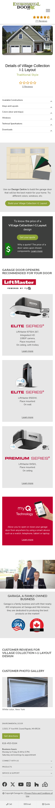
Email (27, 804)
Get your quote (27, 237)
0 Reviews (27, 86)
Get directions (11, 736)
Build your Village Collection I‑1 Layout (27, 203)
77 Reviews (41, 21)
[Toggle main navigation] (48, 10)
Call (9, 804)
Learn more (37, 251)
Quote (46, 804)
